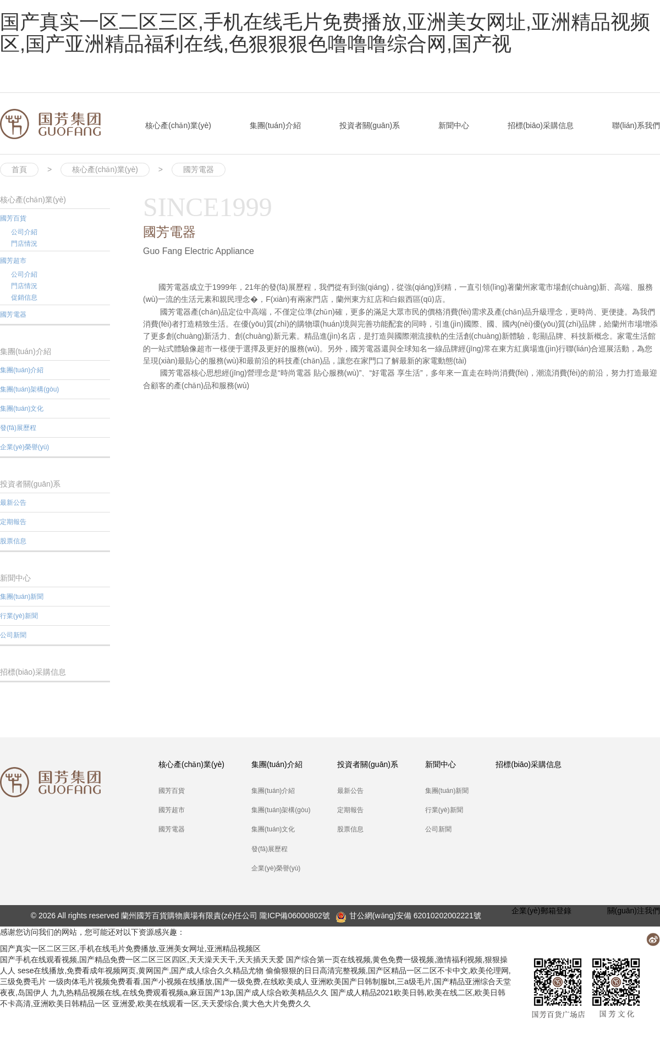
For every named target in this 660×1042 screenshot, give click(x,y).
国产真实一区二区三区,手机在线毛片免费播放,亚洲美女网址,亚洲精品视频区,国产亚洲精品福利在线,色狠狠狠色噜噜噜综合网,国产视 (325, 32)
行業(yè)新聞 (19, 616)
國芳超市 (13, 260)
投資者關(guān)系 (369, 125)
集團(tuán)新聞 (21, 596)
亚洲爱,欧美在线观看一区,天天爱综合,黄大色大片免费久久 (211, 1003)
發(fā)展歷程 (18, 428)
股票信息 (13, 541)
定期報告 (13, 522)
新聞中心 (453, 125)
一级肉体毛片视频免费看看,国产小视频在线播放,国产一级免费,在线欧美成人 (178, 981)
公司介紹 (24, 232)
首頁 (19, 169)
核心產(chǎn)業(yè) (178, 125)
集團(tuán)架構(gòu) (29, 389)
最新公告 (13, 502)
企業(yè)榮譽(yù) (24, 447)
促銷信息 (24, 297)
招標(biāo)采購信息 (541, 125)
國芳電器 (198, 169)
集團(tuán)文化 (21, 408)
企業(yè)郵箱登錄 (541, 910)
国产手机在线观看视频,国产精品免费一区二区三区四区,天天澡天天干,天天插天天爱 (142, 959)
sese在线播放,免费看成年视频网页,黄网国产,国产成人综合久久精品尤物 (140, 970)
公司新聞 (13, 635)
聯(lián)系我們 (636, 125)
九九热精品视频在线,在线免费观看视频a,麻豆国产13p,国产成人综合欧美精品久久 (189, 992)
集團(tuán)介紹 (275, 125)
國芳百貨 (13, 218)
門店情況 (24, 243)
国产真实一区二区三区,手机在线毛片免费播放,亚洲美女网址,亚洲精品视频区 (130, 948)
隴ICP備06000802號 (295, 915)
